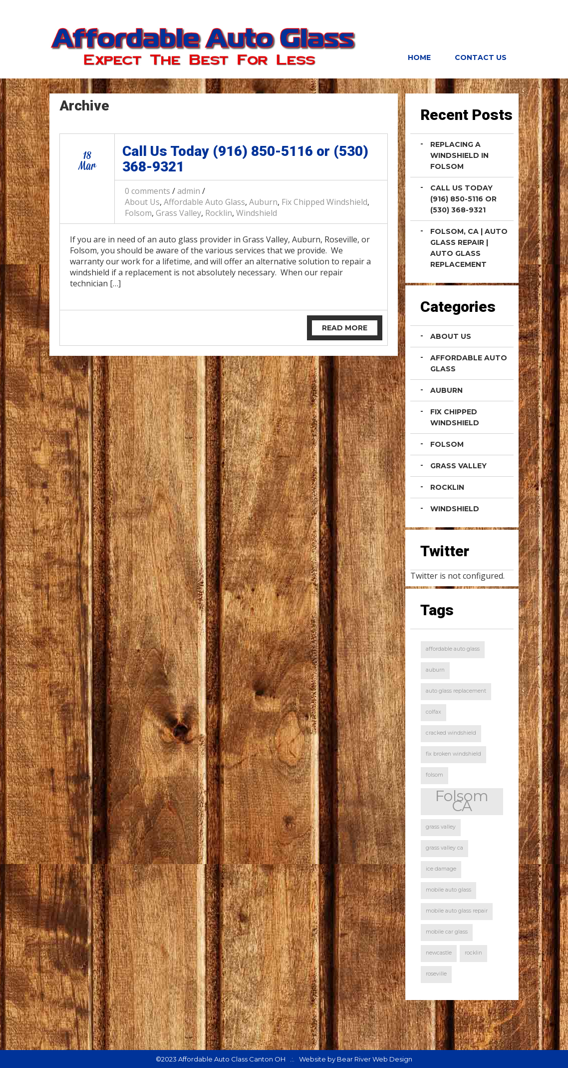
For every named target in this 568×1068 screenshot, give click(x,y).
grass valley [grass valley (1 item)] (441, 827)
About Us (142, 201)
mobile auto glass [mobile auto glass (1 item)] (448, 890)
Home (419, 57)
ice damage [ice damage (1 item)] (441, 869)
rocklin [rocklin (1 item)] (473, 953)
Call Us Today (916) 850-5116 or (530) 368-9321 (245, 159)
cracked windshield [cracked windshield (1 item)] (451, 733)
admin (188, 190)
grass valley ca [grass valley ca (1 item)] (444, 848)
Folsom (138, 212)
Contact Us (481, 57)
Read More (344, 327)
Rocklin (218, 212)
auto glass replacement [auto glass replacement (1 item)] (456, 691)
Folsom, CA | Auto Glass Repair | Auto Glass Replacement (469, 248)
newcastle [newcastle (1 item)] (439, 953)
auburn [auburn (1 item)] (435, 670)
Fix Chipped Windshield (324, 201)
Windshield (256, 212)
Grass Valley (178, 212)
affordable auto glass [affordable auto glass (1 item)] (453, 649)
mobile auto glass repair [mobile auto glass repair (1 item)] (457, 911)
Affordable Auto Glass (204, 201)
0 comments (147, 190)
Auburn (263, 201)
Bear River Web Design (374, 1059)
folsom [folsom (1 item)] (434, 775)
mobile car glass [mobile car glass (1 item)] (447, 932)
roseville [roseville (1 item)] (436, 974)
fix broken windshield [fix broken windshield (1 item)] (453, 754)
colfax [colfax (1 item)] (433, 712)
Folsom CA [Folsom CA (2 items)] (462, 801)
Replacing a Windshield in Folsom (459, 155)
